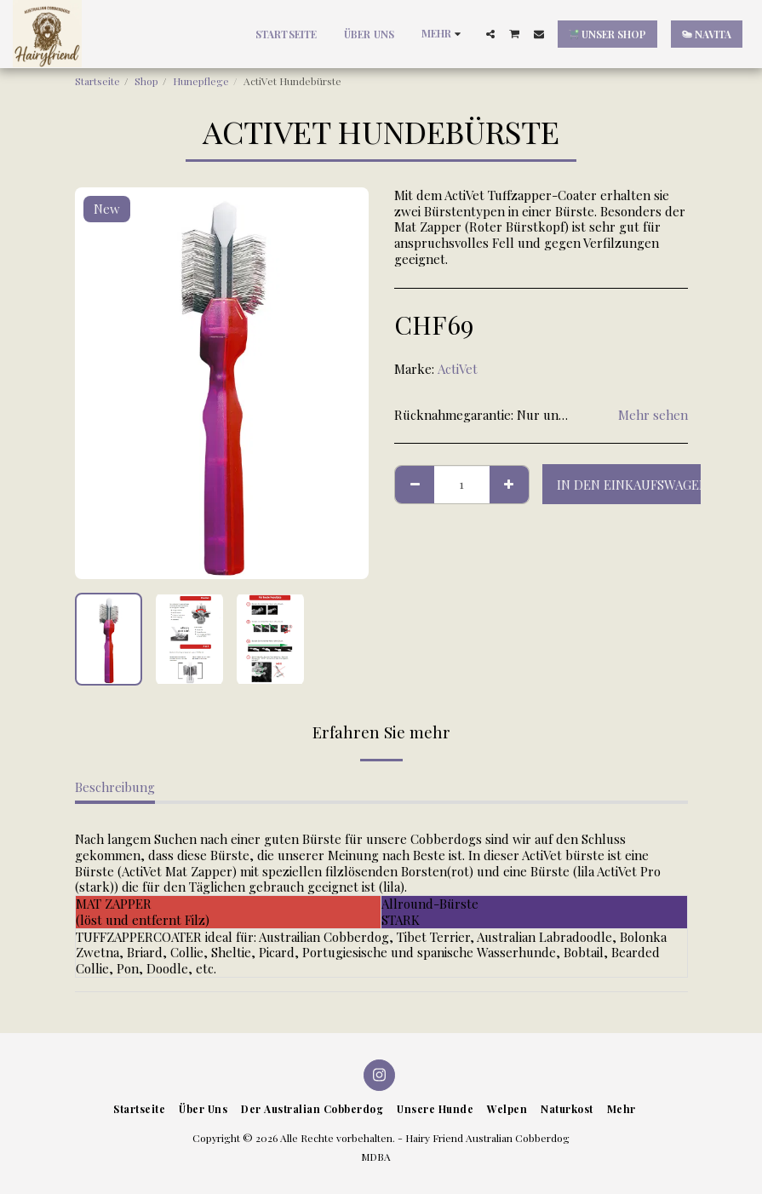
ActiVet (458, 368)
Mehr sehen (653, 415)
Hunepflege (201, 81)
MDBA (376, 1156)
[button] (490, 34)
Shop (146, 81)
